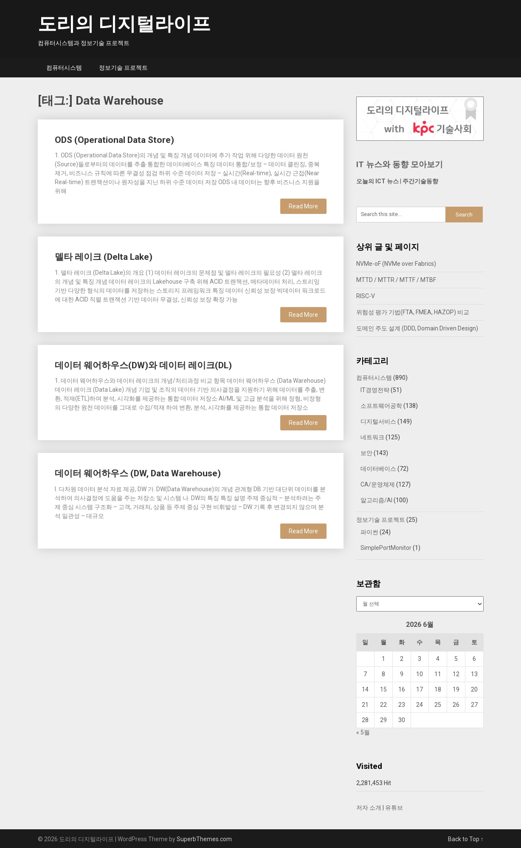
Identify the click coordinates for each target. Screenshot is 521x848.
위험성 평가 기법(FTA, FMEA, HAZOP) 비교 (412, 312)
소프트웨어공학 (381, 405)
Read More (303, 206)
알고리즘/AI (376, 500)
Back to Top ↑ (466, 839)
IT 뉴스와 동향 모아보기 (399, 164)
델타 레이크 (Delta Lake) (103, 257)
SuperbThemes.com (204, 839)
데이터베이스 (378, 468)
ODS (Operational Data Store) (114, 140)
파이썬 (369, 532)
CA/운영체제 (377, 484)
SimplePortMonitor (385, 547)
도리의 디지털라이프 (124, 24)
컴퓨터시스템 (64, 67)
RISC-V (365, 296)
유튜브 (394, 807)
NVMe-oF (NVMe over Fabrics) (396, 263)
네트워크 (372, 437)
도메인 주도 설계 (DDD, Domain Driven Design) (417, 328)
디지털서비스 (378, 421)
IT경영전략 (374, 390)
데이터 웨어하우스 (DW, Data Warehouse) (138, 473)
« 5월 (363, 732)
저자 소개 (368, 807)
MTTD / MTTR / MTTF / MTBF (396, 279)
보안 (366, 453)
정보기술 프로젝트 (123, 67)
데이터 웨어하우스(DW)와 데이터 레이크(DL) (143, 365)
